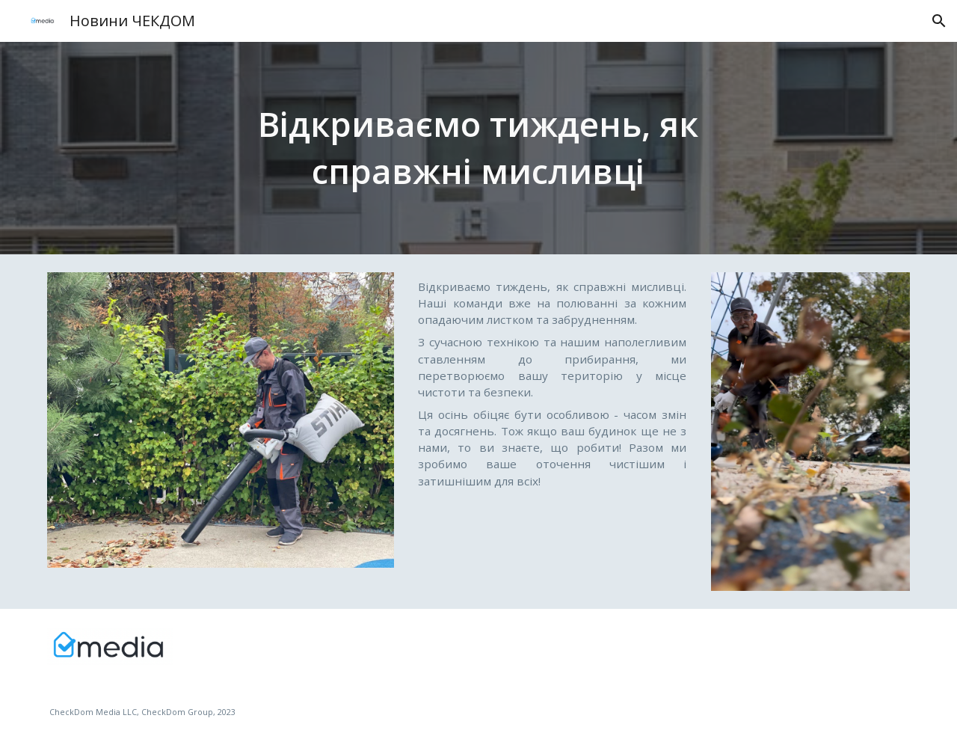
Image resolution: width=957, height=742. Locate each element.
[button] (939, 21)
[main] (478, 147)
